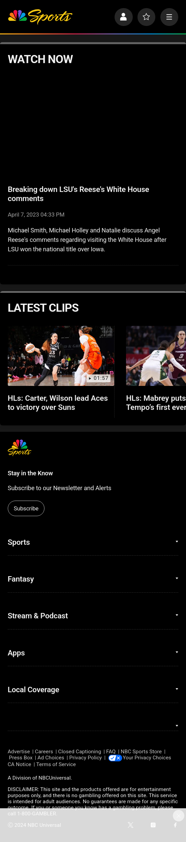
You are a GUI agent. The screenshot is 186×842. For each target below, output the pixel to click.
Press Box (21, 758)
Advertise (19, 752)
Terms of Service (56, 764)
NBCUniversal (54, 778)
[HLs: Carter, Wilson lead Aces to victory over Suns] (61, 356)
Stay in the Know (30, 473)
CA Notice (19, 764)
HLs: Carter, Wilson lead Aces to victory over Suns (58, 403)
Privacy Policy (85, 758)
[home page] (40, 17)
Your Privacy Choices (149, 758)
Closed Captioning (79, 752)
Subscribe (26, 508)
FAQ (111, 752)
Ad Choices (50, 758)
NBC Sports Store (141, 752)
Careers (44, 752)
